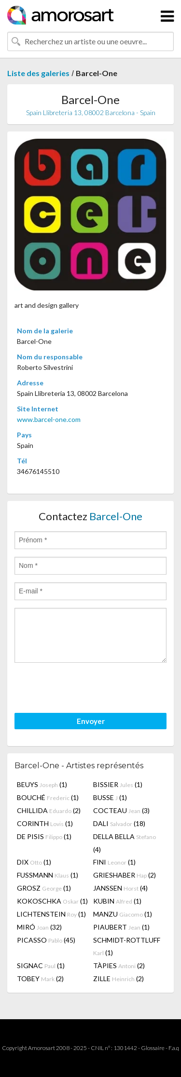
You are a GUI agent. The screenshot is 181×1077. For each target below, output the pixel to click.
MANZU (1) (122, 914)
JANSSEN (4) (120, 888)
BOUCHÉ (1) (48, 797)
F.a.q (173, 1047)
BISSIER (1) (117, 784)
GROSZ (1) (44, 888)
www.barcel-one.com (49, 419)
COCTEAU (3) (121, 810)
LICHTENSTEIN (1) (51, 914)
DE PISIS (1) (44, 836)
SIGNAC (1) (41, 965)
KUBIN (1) (117, 901)
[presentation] (87, 689)
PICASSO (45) (46, 940)
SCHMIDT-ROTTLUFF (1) (126, 946)
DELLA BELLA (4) (124, 843)
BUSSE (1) (110, 797)
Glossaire (153, 1047)
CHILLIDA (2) (49, 810)
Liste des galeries (38, 73)
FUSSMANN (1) (47, 875)
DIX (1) (34, 862)
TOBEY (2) (40, 978)
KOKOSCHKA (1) (52, 901)
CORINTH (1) (45, 823)
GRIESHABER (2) (124, 875)
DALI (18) (119, 823)
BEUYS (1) (42, 784)
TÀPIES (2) (119, 965)
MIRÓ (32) (39, 927)
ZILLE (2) (118, 978)
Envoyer (91, 721)
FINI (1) (114, 862)
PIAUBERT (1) (121, 927)
